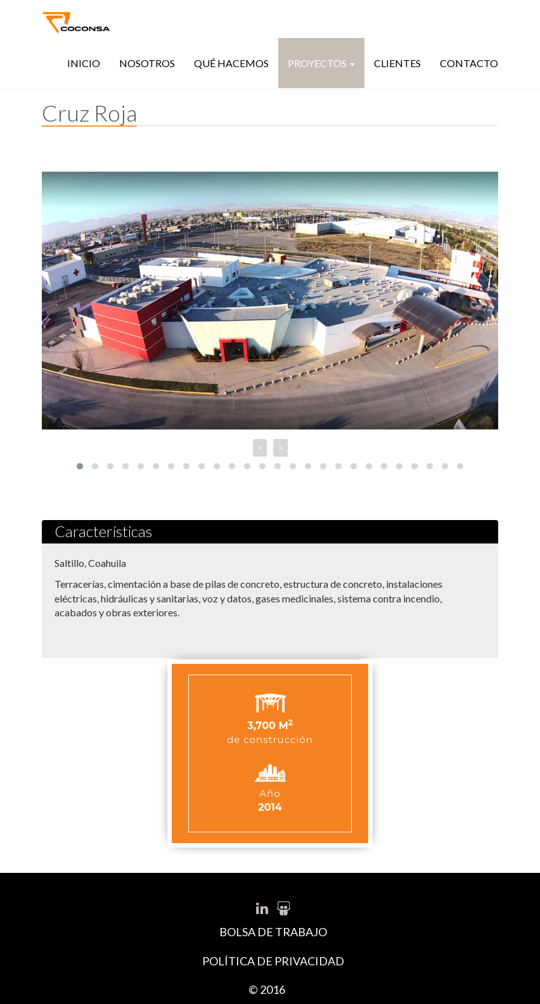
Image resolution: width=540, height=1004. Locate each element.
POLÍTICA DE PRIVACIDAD (273, 961)
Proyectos (321, 63)
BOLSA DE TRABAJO (273, 932)
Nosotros (147, 63)
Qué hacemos (231, 63)
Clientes (397, 63)
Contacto (469, 63)
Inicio (83, 63)
